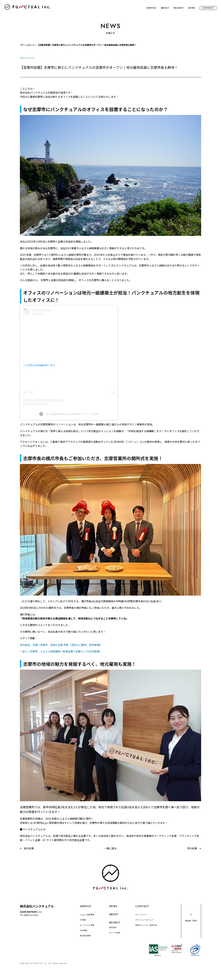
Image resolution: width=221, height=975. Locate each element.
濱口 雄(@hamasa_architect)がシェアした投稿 (72, 414)
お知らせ (30, 45)
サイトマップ (140, 914)
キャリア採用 (114, 932)
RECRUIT (179, 8)
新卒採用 (112, 927)
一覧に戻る (110, 848)
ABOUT (165, 8)
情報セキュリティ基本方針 (146, 925)
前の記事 (29, 848)
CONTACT (208, 8)
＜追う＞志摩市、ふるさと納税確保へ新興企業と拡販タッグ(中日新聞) (60, 651)
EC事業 (83, 920)
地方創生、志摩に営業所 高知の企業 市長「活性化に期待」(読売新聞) (60, 645)
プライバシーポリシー (144, 920)
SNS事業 (83, 930)
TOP (21, 45)
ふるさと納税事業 (87, 914)
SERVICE (151, 8)
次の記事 (192, 848)
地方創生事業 (85, 935)
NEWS (191, 8)
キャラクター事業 (87, 925)
